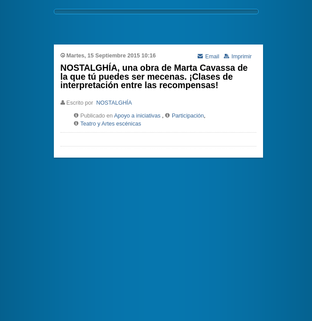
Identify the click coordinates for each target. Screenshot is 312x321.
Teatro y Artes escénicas (111, 124)
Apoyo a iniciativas (137, 116)
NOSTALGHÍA (114, 103)
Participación (188, 116)
